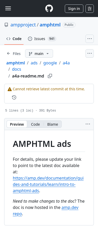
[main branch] (39, 53)
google (50, 63)
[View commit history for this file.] (14, 97)
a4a (66, 63)
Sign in (74, 8)
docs (16, 69)
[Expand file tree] (13, 53)
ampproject (23, 24)
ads (34, 63)
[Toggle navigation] (8, 8)
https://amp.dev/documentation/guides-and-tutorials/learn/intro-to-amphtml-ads (48, 184)
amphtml (50, 24)
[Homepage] (49, 8)
